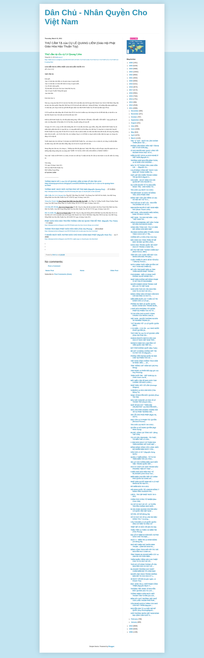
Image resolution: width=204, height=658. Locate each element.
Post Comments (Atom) (63, 274)
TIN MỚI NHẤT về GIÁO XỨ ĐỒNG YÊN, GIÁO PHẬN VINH (143, 194)
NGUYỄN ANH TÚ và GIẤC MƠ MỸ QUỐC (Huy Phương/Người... (143, 609)
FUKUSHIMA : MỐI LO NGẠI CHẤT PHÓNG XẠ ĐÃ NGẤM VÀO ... (143, 275)
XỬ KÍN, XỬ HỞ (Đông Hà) (140, 514)
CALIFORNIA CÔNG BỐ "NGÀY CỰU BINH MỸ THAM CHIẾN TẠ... (144, 171)
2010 (131, 626)
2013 (131, 102)
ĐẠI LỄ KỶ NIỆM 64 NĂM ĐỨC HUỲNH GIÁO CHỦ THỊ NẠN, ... (145, 536)
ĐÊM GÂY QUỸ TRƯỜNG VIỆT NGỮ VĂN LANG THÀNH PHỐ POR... (144, 599)
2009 (131, 629)
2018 (131, 87)
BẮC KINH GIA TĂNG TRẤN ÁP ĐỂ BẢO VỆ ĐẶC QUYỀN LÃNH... (143, 241)
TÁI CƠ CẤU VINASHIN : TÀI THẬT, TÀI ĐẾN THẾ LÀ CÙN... (143, 438)
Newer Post (49, 270)
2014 (131, 99)
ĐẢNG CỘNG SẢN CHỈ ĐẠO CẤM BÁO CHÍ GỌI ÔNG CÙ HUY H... (145, 295)
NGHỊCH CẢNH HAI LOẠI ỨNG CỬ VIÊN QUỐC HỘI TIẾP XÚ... (143, 344)
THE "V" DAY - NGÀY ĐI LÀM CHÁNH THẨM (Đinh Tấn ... (144, 142)
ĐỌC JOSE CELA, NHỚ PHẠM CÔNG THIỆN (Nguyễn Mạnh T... (144, 585)
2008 (131, 632)
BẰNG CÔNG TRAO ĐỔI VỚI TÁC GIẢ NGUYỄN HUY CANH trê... (144, 550)
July (133, 126)
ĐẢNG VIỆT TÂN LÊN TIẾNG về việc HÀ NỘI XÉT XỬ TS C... (144, 199)
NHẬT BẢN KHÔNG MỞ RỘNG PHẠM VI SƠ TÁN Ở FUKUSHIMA (144, 280)
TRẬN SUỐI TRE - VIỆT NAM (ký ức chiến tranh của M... (144, 376)
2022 (131, 75)
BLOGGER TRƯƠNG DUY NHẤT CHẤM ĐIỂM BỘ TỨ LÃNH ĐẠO (143, 570)
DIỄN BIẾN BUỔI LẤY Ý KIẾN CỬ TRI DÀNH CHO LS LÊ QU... (144, 300)
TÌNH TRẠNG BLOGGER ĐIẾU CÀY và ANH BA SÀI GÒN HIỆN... (145, 555)
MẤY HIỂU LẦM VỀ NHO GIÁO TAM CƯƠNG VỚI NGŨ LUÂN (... (144, 381)
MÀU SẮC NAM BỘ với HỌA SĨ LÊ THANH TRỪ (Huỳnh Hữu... (143, 401)
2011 (131, 108)
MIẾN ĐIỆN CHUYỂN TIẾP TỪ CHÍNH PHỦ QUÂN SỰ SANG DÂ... (144, 477)
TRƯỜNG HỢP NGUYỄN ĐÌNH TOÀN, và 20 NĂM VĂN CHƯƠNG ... (144, 161)
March (133, 138)
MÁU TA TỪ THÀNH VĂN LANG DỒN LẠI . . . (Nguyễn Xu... (144, 166)
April (133, 135)
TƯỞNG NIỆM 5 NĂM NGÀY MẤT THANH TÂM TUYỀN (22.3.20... (143, 594)
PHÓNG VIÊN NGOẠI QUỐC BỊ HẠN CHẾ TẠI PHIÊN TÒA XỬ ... (144, 357)
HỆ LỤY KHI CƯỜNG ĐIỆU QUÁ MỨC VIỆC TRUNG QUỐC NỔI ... (144, 463)
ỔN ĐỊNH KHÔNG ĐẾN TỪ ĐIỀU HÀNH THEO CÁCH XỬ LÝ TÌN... (145, 233)
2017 (131, 90)
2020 (131, 81)
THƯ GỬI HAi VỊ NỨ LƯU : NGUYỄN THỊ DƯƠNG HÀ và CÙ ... (144, 204)
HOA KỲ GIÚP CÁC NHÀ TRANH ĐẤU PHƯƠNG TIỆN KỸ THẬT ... (144, 468)
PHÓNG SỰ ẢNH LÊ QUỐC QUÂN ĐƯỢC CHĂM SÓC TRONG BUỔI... (144, 305)
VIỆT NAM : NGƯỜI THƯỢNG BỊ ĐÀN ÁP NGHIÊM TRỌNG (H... (144, 319)
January (134, 622)
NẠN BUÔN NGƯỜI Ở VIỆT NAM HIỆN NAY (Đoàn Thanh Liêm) (144, 208)
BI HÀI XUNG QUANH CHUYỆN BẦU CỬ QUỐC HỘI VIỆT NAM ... (144, 510)
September (135, 120)
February (134, 619)
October (134, 117)
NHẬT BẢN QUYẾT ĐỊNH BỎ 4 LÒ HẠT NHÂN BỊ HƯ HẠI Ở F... (145, 482)
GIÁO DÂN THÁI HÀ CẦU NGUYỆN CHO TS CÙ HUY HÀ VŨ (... (143, 290)
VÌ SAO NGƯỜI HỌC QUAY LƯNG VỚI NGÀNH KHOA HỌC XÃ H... (144, 151)
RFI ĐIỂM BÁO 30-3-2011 (140, 486)
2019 (131, 84)
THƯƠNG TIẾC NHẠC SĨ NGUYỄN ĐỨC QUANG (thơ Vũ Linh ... (143, 590)
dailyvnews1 (59, 57)
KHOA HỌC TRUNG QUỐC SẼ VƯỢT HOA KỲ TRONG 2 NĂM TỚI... (144, 246)
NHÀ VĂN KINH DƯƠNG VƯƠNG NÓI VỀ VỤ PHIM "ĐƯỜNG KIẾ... (144, 411)
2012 (131, 105)
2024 (131, 69)
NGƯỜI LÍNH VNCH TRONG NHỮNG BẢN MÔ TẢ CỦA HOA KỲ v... (144, 575)
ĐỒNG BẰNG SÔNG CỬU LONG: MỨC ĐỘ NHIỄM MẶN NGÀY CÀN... (145, 448)
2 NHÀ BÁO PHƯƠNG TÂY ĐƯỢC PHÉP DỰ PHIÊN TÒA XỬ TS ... (143, 309)
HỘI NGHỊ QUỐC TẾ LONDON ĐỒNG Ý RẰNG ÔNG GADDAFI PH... (145, 490)
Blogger (111, 646)
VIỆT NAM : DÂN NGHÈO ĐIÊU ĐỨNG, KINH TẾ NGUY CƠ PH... (145, 213)
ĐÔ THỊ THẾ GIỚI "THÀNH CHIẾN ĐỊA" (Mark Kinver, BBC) (145, 251)
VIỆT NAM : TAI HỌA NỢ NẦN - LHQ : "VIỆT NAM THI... (144, 218)
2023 (131, 72)
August (134, 123)
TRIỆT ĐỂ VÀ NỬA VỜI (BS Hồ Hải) (143, 527)
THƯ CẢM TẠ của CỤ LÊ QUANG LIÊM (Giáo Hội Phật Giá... (145, 334)
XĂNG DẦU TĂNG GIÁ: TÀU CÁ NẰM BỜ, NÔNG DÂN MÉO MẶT (144, 228)
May (133, 132)
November (135, 114)
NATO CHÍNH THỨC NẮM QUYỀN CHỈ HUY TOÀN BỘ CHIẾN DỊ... (144, 265)
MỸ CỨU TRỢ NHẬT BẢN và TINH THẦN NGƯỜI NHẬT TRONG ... (143, 270)
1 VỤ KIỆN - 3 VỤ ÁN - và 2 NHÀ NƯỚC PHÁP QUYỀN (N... (145, 329)
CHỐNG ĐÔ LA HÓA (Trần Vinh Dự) (144, 237)
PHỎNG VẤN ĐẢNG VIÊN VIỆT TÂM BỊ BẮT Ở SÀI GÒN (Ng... (145, 147)
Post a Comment (54, 266)
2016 (131, 93)
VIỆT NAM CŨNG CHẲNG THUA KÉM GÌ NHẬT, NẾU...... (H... (144, 362)
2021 (131, 78)
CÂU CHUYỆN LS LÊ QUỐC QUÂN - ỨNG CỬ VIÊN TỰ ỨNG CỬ (144, 523)
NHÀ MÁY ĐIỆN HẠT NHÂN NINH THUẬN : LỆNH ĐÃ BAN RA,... (143, 545)
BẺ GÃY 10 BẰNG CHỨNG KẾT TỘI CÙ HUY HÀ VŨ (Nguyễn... (144, 352)
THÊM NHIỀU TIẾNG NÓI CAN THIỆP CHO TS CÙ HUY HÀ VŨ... (144, 560)
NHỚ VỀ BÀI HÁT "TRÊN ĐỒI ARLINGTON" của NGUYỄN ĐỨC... (144, 406)
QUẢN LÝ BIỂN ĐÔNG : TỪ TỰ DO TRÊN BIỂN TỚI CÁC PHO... (143, 458)
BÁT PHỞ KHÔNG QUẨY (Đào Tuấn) (144, 348)
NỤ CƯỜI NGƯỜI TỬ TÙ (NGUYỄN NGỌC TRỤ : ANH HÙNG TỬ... (143, 186)
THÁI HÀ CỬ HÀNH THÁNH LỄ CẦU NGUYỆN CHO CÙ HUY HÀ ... (144, 565)
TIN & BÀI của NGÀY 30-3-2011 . (142, 425)
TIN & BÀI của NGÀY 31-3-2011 (142, 190)
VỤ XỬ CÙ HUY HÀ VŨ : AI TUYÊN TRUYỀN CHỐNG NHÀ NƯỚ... (143, 505)
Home (82, 270)
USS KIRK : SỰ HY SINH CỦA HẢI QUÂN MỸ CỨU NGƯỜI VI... (143, 181)
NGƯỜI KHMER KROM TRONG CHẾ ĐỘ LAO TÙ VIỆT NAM (144, 285)
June (133, 129)
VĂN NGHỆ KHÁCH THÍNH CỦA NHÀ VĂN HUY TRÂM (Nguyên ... (144, 604)
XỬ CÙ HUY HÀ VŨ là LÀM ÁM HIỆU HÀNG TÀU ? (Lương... (144, 518)
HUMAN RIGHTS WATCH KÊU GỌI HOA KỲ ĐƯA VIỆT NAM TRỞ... (143, 339)
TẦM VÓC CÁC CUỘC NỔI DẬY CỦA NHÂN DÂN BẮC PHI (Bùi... (144, 256)
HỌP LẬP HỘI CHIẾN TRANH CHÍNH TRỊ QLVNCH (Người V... (144, 176)
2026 (131, 63)
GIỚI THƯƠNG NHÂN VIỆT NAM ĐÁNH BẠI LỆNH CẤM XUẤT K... (145, 614)
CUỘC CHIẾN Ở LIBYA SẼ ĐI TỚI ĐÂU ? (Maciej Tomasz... (144, 261)
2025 (131, 66)
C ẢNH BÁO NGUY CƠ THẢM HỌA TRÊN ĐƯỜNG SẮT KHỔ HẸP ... (143, 443)
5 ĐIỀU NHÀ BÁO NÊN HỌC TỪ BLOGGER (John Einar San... (142, 473)
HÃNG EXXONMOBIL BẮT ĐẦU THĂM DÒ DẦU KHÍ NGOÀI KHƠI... (144, 223)
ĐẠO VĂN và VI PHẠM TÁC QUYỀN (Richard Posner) (144, 420)
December (135, 111)
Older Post (114, 270)
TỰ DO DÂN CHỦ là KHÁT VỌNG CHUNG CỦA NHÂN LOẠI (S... (143, 314)
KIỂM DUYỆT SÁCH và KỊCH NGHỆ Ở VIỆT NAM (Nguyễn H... (144, 156)
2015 (131, 96)
